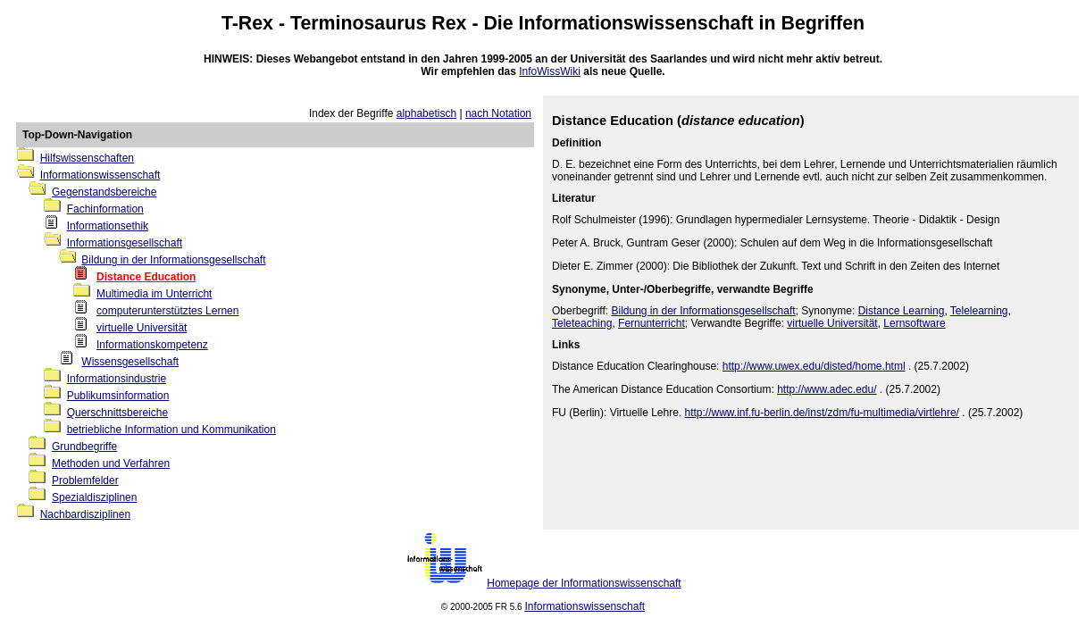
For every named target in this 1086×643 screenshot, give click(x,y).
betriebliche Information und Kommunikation (171, 429)
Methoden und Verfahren (111, 463)
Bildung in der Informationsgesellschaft (173, 260)
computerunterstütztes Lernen (167, 311)
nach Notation (498, 113)
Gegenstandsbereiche (104, 192)
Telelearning (979, 311)
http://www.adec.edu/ (826, 389)
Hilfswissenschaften (87, 158)
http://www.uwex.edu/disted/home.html (814, 366)
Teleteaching (582, 323)
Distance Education (146, 277)
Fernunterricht (651, 323)
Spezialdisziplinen (94, 497)
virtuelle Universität (141, 328)
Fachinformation (105, 209)
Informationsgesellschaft (124, 243)
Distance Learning (901, 311)
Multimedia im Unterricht (154, 294)
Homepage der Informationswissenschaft (584, 583)
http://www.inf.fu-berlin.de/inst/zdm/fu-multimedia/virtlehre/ (822, 412)
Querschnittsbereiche (117, 412)
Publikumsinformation (118, 395)
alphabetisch (426, 113)
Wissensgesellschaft (130, 361)
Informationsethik (107, 226)
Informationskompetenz (152, 344)
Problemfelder (85, 480)
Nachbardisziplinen (85, 514)
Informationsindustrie (116, 378)
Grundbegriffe (84, 446)
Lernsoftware (914, 323)
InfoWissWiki (550, 71)
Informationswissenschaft (636, 23)
